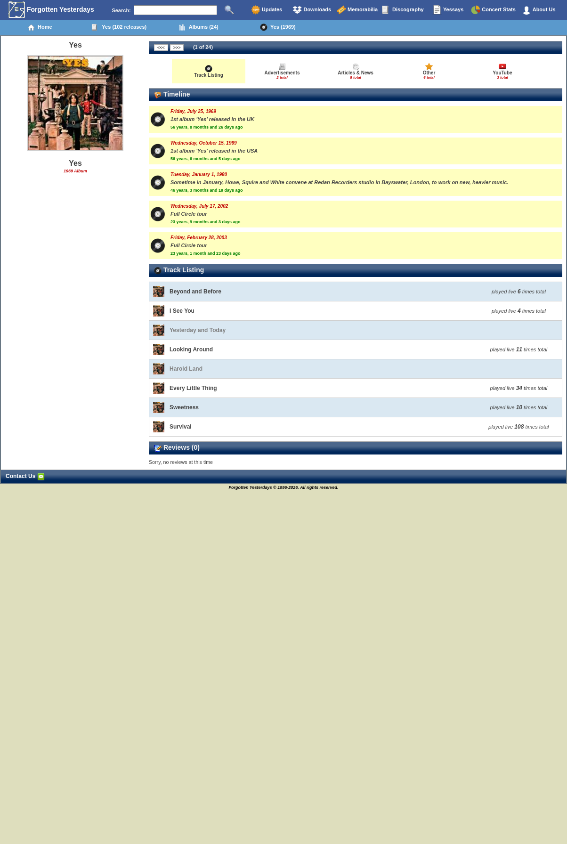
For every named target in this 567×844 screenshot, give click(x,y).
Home (39, 27)
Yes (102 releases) (118, 27)
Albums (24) (198, 27)
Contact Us (25, 476)
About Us (539, 10)
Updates (266, 10)
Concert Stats (493, 10)
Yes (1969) (278, 27)
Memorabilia (357, 10)
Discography (402, 10)
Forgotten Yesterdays (51, 10)
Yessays (447, 10)
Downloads (311, 10)
